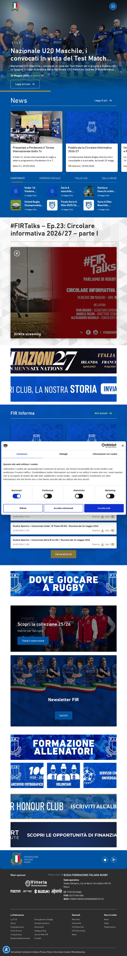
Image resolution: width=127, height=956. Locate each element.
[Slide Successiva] (19, 43)
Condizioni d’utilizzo (30, 952)
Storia (13, 923)
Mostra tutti (56, 875)
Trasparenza (16, 934)
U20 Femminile (78, 931)
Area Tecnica (16, 931)
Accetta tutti (104, 508)
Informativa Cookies (61, 952)
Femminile (76, 923)
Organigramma (17, 927)
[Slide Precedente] (12, 43)
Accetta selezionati (63, 508)
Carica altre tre (63, 554)
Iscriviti (64, 715)
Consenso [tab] (22, 454)
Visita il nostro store (33, 640)
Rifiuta (23, 508)
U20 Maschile (78, 927)
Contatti (37, 938)
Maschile (76, 919)
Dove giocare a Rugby (43, 919)
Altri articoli (103, 413)
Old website (16, 952)
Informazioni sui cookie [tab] (105, 454)
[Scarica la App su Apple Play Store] (105, 860)
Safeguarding (40, 931)
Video (106, 923)
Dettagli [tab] (64, 454)
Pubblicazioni (110, 927)
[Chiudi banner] (123, 446)
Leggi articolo (25, 84)
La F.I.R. (14, 919)
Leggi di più (103, 100)
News (74, 934)
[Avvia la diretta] (64, 253)
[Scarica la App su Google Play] (114, 860)
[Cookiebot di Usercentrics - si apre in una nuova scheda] (103, 445)
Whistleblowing (78, 952)
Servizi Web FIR (41, 934)
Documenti (39, 927)
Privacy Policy (46, 952)
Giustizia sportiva (41, 923)
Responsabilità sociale (20, 938)
